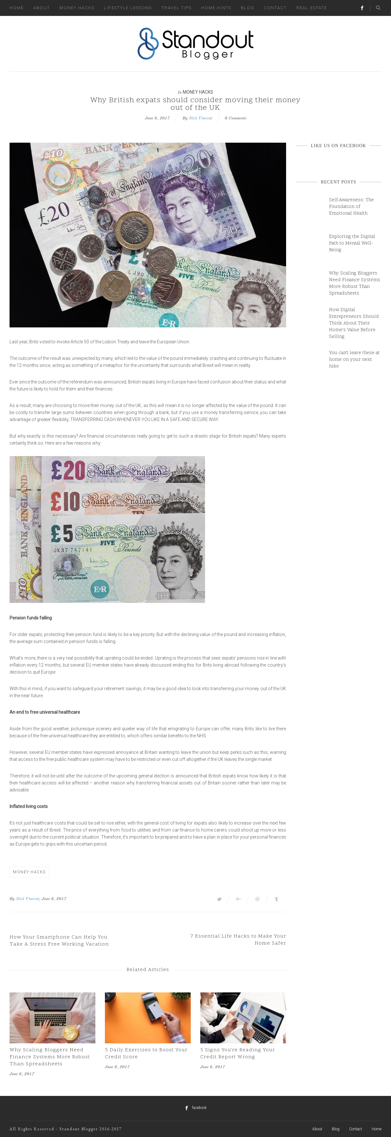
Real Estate (311, 7)
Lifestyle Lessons (128, 7)
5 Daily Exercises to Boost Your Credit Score (146, 1054)
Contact (275, 7)
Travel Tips (176, 7)
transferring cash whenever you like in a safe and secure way (143, 419)
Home (17, 7)
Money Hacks (76, 7)
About (41, 7)
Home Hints (216, 7)
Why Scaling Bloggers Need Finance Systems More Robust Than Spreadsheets (50, 1057)
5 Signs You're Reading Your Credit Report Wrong (237, 1054)
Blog (247, 7)
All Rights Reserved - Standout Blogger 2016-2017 (66, 1129)
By (12, 899)
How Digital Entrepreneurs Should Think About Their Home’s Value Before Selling (354, 323)
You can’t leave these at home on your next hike (354, 360)
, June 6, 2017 (52, 899)
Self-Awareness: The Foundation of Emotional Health (351, 207)
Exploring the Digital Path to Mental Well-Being (352, 243)
